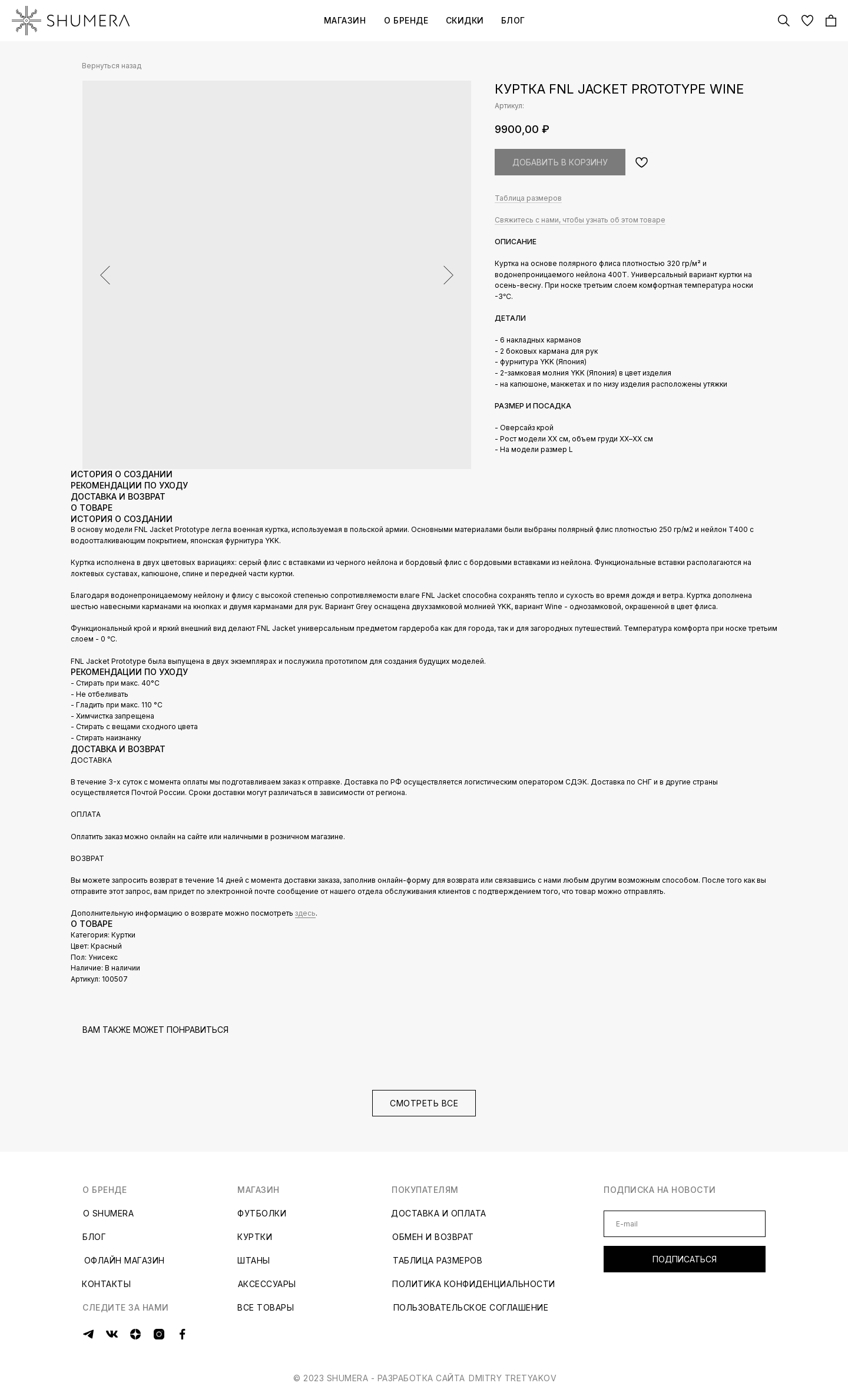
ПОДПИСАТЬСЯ (684, 1259)
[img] (71, 20)
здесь (305, 913)
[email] (685, 1224)
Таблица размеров (528, 198)
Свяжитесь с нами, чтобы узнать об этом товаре (580, 219)
